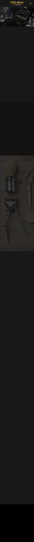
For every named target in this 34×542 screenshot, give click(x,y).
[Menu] (30, 3)
